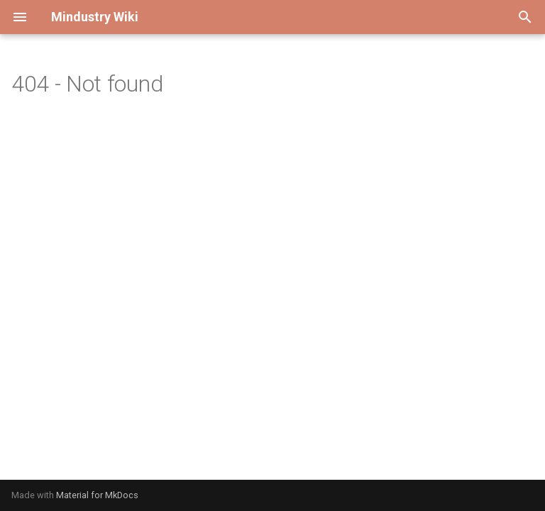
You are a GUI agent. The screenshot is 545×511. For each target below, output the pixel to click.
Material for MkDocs (97, 495)
